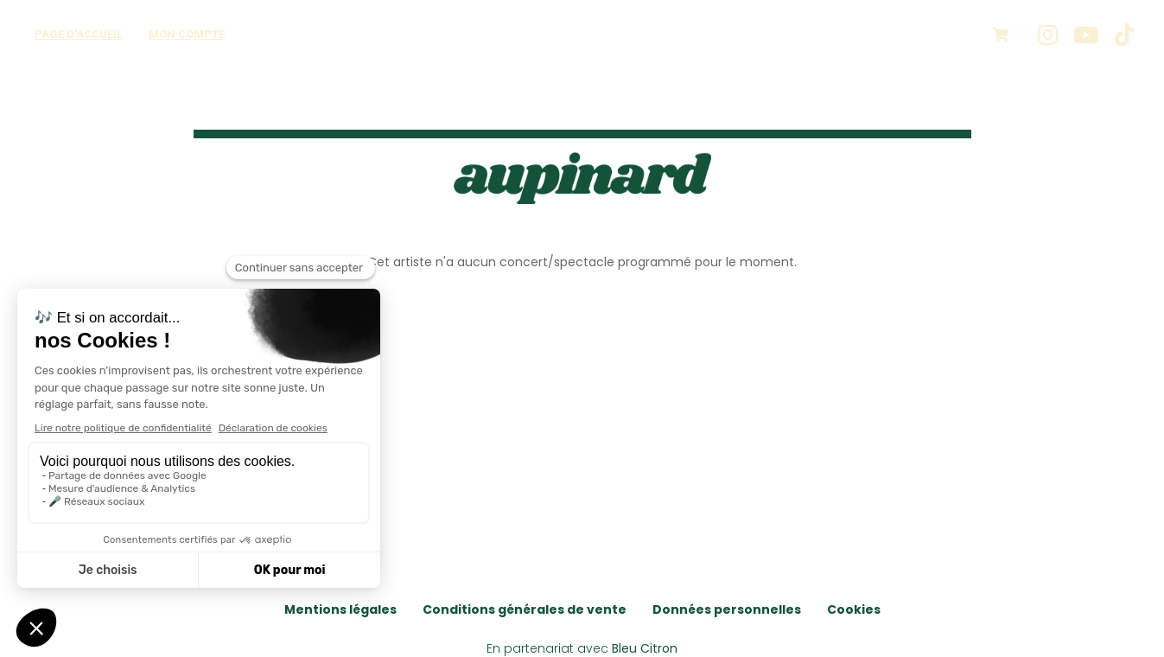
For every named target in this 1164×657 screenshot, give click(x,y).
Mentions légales (340, 609)
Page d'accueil (79, 34)
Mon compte (187, 34)
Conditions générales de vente (525, 609)
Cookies (854, 609)
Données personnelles (726, 609)
